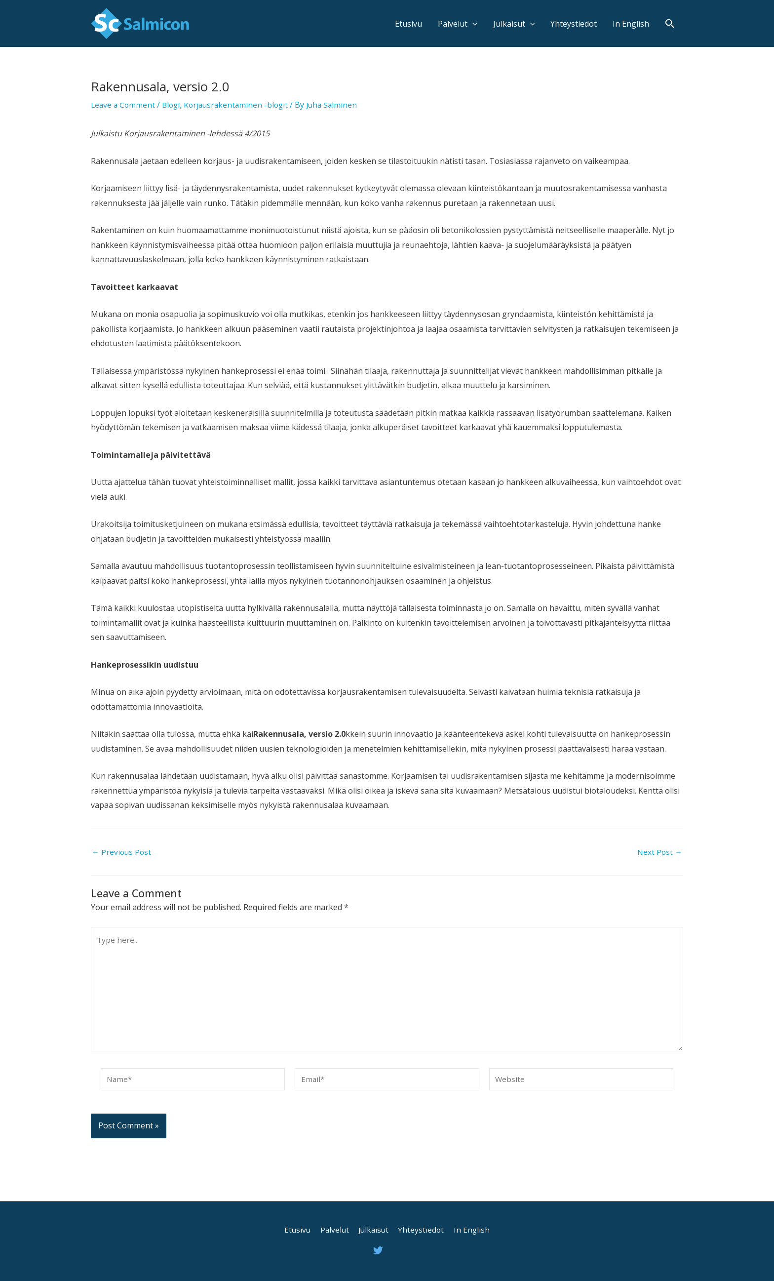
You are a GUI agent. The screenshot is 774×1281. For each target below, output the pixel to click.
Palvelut (457, 24)
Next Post (659, 852)
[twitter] (379, 1250)
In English (631, 23)
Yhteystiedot (573, 23)
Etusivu (408, 23)
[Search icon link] (670, 23)
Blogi (173, 104)
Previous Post (122, 852)
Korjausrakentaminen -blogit (241, 104)
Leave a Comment (124, 104)
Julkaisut (514, 24)
